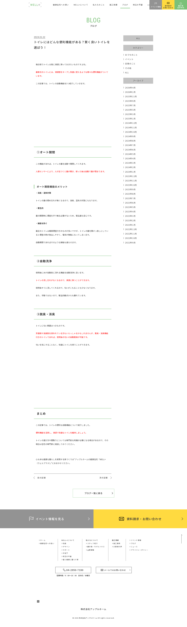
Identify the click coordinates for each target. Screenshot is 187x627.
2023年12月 (131, 176)
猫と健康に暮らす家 (70, 559)
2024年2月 (130, 167)
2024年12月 (131, 123)
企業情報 (90, 550)
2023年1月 (130, 224)
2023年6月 (130, 202)
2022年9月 (130, 242)
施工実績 (115, 540)
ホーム (42, 540)
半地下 (65, 553)
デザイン (66, 546)
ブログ (125, 4)
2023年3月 (130, 215)
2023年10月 (131, 185)
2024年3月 (130, 162)
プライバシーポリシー (139, 550)
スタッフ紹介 (92, 543)
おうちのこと (131, 54)
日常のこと (130, 63)
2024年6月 (130, 149)
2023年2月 (130, 220)
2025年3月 (130, 114)
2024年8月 (130, 140)
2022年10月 (131, 238)
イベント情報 (136, 540)
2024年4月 (130, 158)
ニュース (134, 546)
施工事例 (116, 543)
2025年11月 (131, 96)
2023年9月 (130, 189)
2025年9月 (130, 101)
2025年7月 (130, 105)
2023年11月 (131, 180)
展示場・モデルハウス (96, 546)
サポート (66, 550)
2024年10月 (131, 131)
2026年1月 (130, 92)
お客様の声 (117, 546)
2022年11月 (131, 233)
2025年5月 (130, 109)
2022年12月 (131, 229)
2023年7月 (130, 198)
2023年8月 (130, 193)
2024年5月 (130, 154)
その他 (128, 68)
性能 (64, 543)
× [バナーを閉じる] (38, 601)
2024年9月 (130, 136)
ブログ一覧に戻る (93, 493)
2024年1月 (130, 171)
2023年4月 (130, 211)
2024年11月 (131, 127)
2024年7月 (130, 145)
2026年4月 (130, 87)
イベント (129, 59)
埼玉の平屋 (138, 4)
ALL (138, 38)
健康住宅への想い (61, 4)
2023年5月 (130, 207)
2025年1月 (130, 118)
